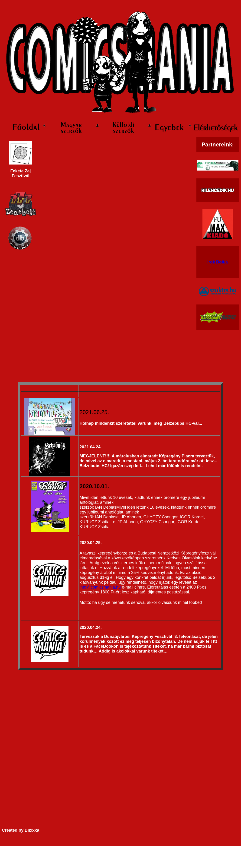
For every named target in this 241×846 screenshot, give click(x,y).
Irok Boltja (217, 262)
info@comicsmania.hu (100, 587)
